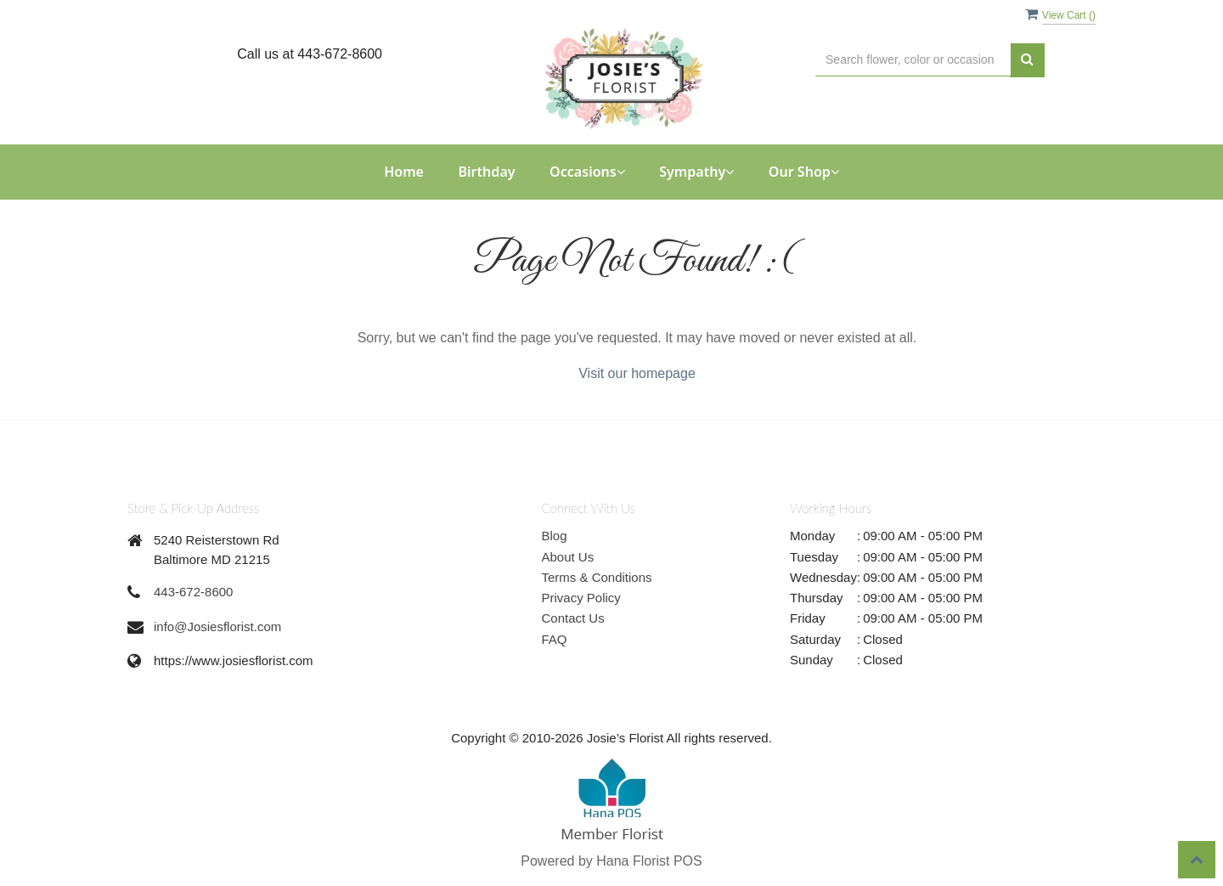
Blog (554, 535)
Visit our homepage (637, 373)
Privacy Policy (581, 597)
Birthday (486, 171)
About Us (568, 557)
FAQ (554, 639)
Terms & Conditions (597, 577)
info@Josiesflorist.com (217, 626)
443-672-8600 (193, 591)
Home (404, 171)
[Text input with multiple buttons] (913, 59)
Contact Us (573, 618)
